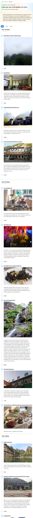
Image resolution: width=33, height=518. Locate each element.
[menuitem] (2, 1)
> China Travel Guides (11, 4)
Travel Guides (4, 4)
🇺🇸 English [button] (11, 1)
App (2, 1)
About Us (6, 1)
